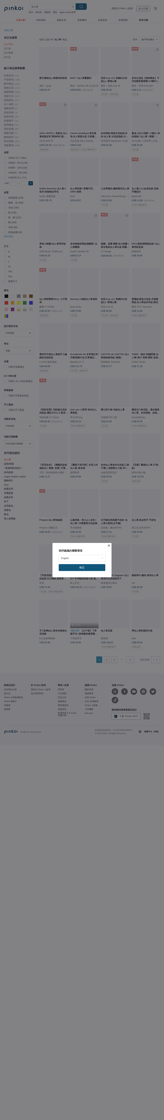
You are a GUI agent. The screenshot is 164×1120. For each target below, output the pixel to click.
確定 (82, 567)
